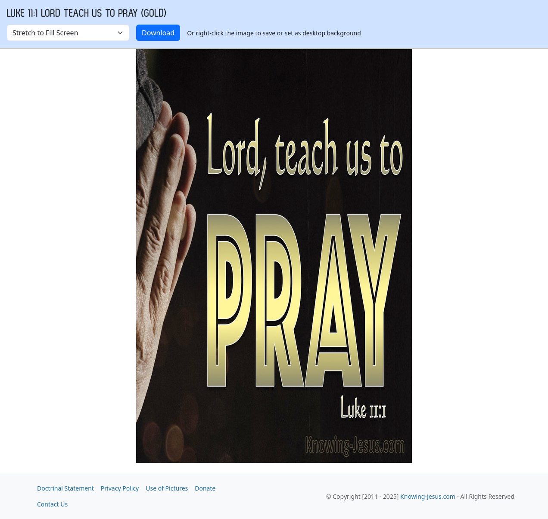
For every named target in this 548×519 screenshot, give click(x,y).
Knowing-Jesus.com (427, 496)
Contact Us (52, 504)
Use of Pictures (167, 488)
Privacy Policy (120, 488)
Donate (205, 488)
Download (158, 33)
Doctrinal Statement (65, 488)
